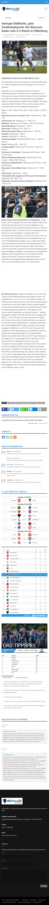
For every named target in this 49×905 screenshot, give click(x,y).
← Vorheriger (7, 17)
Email (4, 860)
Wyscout (41, 403)
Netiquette (25, 900)
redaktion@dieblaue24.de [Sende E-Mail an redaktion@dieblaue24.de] (9, 835)
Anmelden (5, 2)
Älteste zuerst (43, 423)
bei (25, 474)
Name (3, 853)
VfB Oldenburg (21, 403)
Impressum (33, 900)
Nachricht (5, 868)
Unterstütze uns (37, 902)
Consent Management (24, 902)
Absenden (44, 886)
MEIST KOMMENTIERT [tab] (21, 677)
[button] (6, 409)
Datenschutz (42, 900)
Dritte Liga (32, 403)
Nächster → (42, 17)
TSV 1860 (11, 403)
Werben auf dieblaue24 (9, 902)
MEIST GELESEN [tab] (7, 677)
